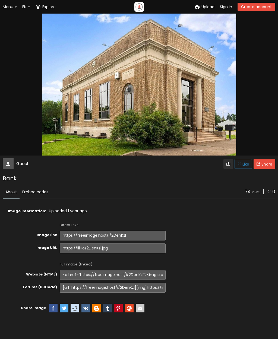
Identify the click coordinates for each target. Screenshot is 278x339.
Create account (256, 6)
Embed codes (35, 192)
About (11, 192)
